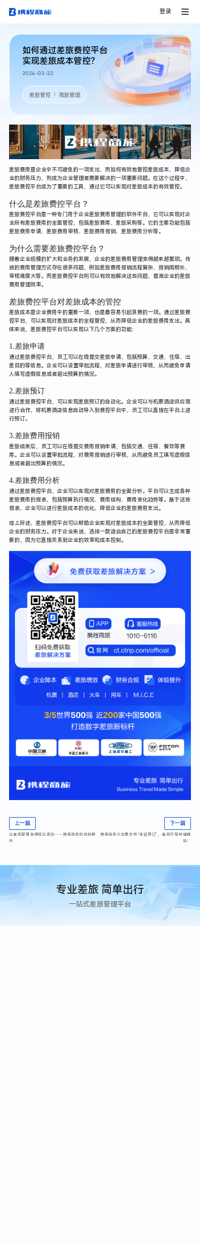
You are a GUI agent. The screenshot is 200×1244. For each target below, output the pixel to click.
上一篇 (22, 823)
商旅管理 (69, 95)
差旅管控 (40, 95)
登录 (165, 11)
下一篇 (178, 823)
